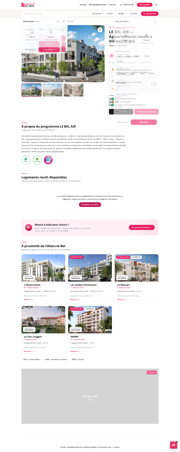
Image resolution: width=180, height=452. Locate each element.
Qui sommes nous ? (105, 447)
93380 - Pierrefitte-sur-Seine (56, 359)
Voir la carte (90, 396)
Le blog (112, 5)
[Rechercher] (150, 13)
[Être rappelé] (144, 5)
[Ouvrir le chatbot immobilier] (173, 445)
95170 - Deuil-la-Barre (31, 359)
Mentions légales (90, 447)
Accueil (83, 5)
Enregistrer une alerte (146, 112)
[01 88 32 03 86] (127, 5)
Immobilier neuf (27, 21)
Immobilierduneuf (28, 4)
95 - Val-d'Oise (40, 21)
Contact (117, 447)
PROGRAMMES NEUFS (97, 5)
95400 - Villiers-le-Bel (55, 21)
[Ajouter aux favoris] (100, 29)
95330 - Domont (78, 359)
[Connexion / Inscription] (156, 4)
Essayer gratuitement (142, 227)
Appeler (121, 112)
